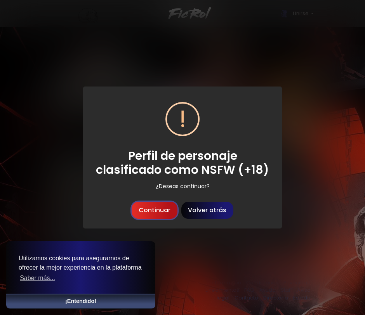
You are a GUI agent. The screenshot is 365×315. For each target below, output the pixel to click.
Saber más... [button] (37, 278)
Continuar (154, 210)
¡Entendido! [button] (80, 301)
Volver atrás (207, 210)
